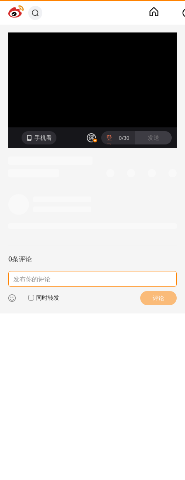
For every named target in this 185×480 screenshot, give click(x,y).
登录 (109, 142)
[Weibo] (16, 13)
